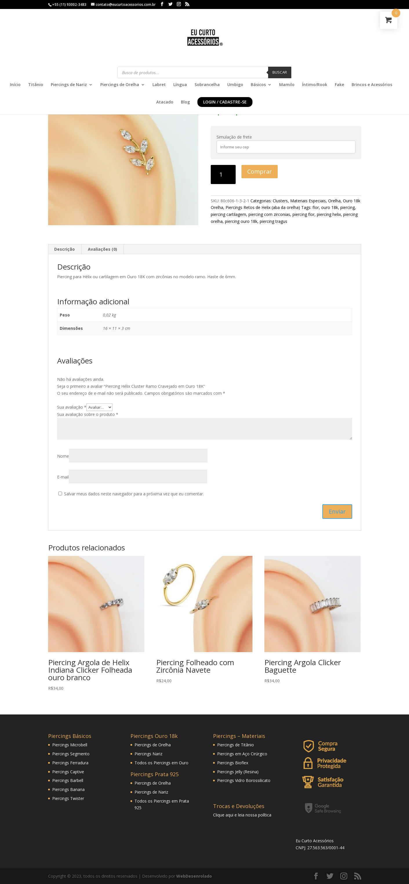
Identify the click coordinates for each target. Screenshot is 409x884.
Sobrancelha (207, 85)
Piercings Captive (68, 771)
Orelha (334, 200)
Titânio (35, 85)
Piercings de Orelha (119, 85)
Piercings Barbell (67, 780)
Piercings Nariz (148, 753)
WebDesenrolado (194, 876)
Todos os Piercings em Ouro (161, 762)
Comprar (259, 171)
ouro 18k (329, 207)
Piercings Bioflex (232, 762)
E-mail (63, 477)
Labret (159, 85)
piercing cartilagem (228, 214)
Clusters (280, 200)
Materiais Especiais (308, 200)
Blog (185, 102)
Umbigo (235, 85)
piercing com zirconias (269, 214)
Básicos (258, 85)
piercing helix (329, 214)
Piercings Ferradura (70, 762)
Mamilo (287, 85)
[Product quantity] (223, 174)
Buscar (279, 72)
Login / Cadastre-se (225, 102)
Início (15, 85)
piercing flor (303, 214)
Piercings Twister (68, 798)
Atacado (164, 102)
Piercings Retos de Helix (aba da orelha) (263, 207)
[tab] (64, 249)
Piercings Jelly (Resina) (238, 771)
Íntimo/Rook (314, 85)
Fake (339, 85)
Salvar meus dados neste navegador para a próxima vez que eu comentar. (134, 493)
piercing (347, 207)
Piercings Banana (68, 789)
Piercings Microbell (69, 744)
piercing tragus (273, 221)
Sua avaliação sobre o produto (87, 414)
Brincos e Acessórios (372, 85)
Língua (180, 85)
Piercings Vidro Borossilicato (243, 780)
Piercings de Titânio (235, 744)
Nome (63, 456)
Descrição (64, 249)
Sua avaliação (71, 407)
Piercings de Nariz (69, 85)
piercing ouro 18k (241, 221)
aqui (229, 815)
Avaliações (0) (102, 249)
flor (315, 207)
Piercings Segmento (71, 753)
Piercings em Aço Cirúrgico (242, 753)
